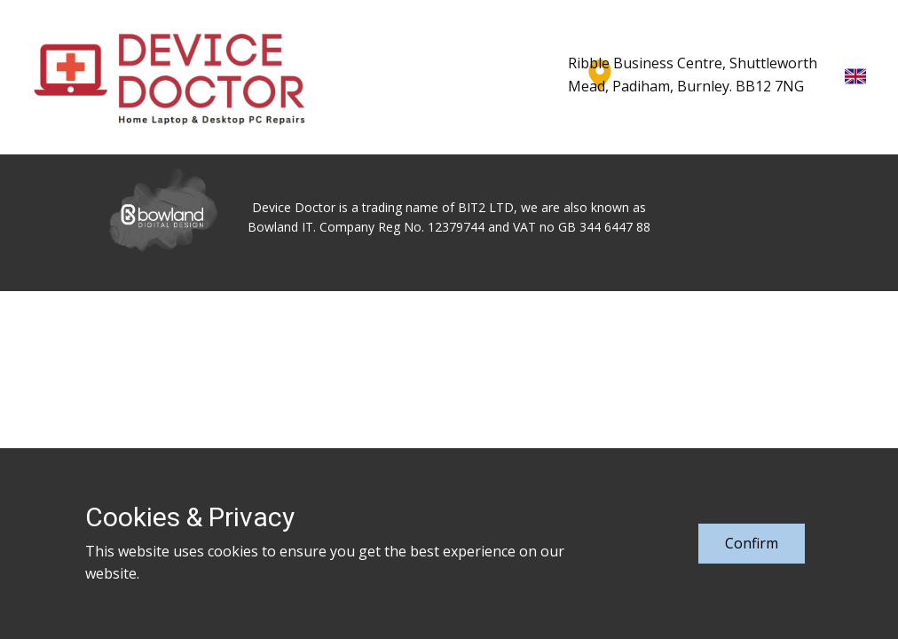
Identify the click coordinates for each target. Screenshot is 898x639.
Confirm (751, 543)
